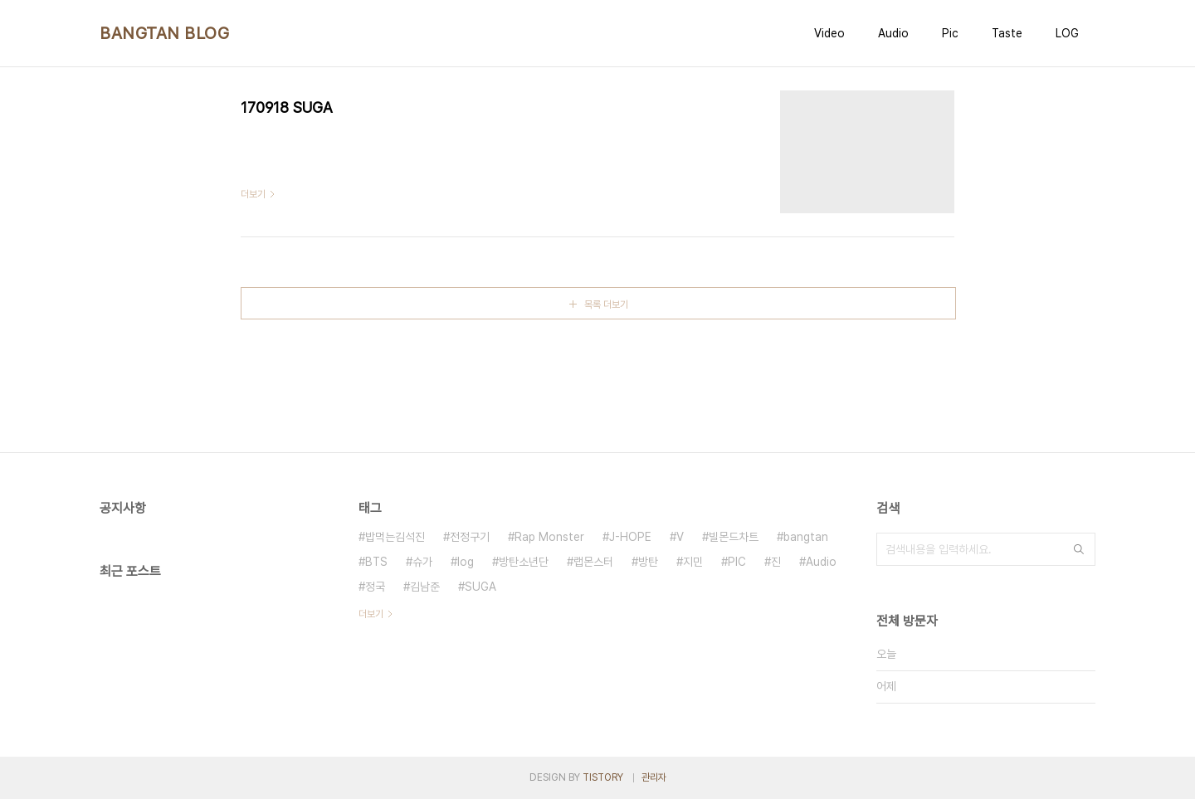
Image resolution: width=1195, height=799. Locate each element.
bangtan (805, 536)
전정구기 (470, 536)
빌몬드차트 (733, 536)
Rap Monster (549, 536)
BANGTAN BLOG (164, 33)
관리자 (653, 777)
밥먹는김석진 (395, 536)
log (465, 561)
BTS (376, 561)
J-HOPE (630, 536)
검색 (1079, 549)
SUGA (480, 586)
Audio (893, 33)
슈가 (422, 561)
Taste (1007, 33)
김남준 (425, 586)
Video (829, 33)
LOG (1067, 33)
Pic (950, 33)
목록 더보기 (606, 304)
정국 (375, 586)
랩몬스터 (593, 561)
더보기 (370, 614)
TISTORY (603, 777)
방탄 (648, 561)
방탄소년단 (524, 561)
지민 (693, 561)
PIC (737, 561)
